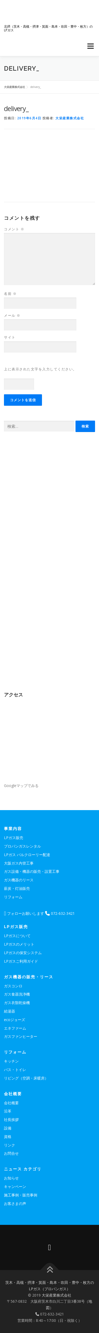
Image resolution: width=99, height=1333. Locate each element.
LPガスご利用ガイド (21, 961)
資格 (7, 1136)
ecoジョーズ (14, 1019)
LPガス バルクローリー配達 (27, 854)
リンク (9, 1145)
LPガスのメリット (19, 944)
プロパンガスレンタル (22, 846)
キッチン (11, 1061)
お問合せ (11, 1153)
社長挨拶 (11, 1119)
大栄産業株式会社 (69, 118)
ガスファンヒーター (20, 1036)
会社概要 (11, 1102)
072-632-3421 (60, 913)
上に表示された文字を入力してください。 (40, 369)
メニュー (90, 46)
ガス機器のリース (19, 879)
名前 (10, 293)
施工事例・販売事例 (20, 1194)
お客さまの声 (15, 1203)
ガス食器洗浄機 (17, 994)
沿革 (7, 1111)
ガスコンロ (13, 985)
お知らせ (11, 1177)
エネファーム (15, 1028)
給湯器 (9, 1011)
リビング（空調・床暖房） (26, 1078)
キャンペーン (15, 1186)
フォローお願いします (24, 913)
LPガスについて (17, 935)
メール (12, 315)
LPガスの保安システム (23, 952)
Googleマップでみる (21, 785)
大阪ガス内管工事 (19, 863)
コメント (14, 229)
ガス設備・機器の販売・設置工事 (31, 871)
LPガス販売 (13, 837)
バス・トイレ (15, 1069)
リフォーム (13, 896)
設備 (7, 1128)
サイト (10, 337)
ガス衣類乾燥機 (17, 1002)
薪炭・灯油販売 (17, 888)
